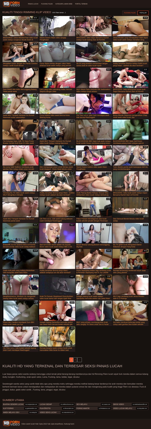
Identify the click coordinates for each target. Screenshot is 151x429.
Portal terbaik (81, 4)
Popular (143, 13)
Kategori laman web (63, 4)
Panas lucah (33, 4)
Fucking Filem (47, 4)
